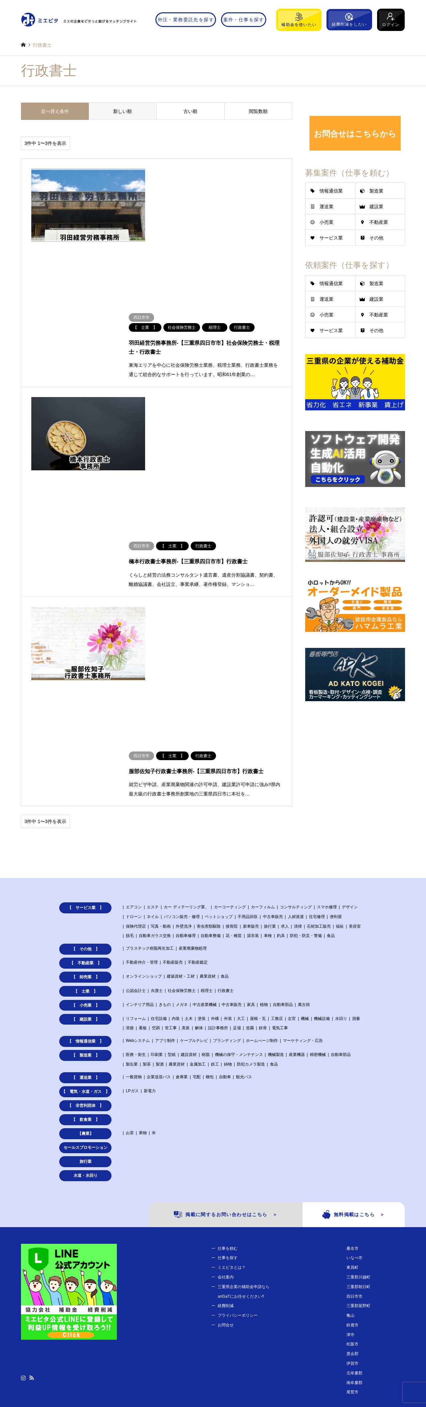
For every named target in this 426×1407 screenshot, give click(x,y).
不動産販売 (173, 840)
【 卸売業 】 (86, 855)
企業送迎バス (159, 955)
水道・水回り (86, 1053)
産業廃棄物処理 (193, 826)
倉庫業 (182, 955)
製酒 (160, 942)
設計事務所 (218, 906)
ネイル (153, 794)
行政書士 (226, 868)
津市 (350, 1212)
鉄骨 (263, 906)
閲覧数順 (258, 111)
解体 (199, 906)
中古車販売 (273, 794)
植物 (264, 882)
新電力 (150, 969)
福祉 (340, 804)
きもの (165, 882)
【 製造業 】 (86, 933)
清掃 (298, 804)
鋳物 (228, 942)
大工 (241, 896)
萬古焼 (304, 882)
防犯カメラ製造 (251, 942)
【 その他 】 (86, 827)
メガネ (182, 882)
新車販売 (251, 804)
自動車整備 (211, 813)
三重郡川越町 (358, 1155)
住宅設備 (159, 896)
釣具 (281, 813)
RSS (31, 1255)
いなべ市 (354, 1136)
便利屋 (336, 794)
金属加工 (198, 942)
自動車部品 (283, 882)
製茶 (147, 942)
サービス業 (331, 237)
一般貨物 (134, 955)
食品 (331, 813)
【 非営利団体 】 (86, 983)
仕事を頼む (228, 1126)
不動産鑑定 (198, 840)
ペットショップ (219, 794)
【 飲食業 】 (86, 997)
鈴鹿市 (352, 1202)
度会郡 (352, 1231)
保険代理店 (136, 804)
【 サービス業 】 (86, 785)
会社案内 (226, 1155)
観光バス (244, 955)
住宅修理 (317, 794)
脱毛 (130, 813)
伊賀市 (352, 1241)
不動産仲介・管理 (142, 840)
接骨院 (232, 804)
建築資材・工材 (181, 854)
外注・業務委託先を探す (186, 19)
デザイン (350, 785)
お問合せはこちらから (355, 133)
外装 (228, 896)
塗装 (202, 896)
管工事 (171, 906)
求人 (285, 804)
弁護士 (157, 868)
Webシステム (138, 918)
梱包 (210, 955)
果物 (143, 1011)
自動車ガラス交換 (155, 813)
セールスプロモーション (85, 1025)
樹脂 (206, 932)
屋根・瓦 (258, 896)
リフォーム (136, 896)
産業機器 (297, 932)
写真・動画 (161, 804)
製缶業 (132, 942)
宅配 (197, 955)
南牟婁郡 (354, 1260)
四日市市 (354, 1174)
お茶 (130, 1011)
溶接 (130, 906)
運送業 (326, 206)
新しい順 (122, 111)
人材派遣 (296, 794)
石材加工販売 (319, 804)
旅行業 (270, 804)
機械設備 (322, 896)
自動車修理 (186, 813)
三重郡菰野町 (358, 1183)
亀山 (350, 1193)
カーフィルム (263, 785)
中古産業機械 (205, 882)
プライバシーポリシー (238, 1193)
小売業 (326, 222)
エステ (153, 785)
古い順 (190, 111)
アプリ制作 (165, 918)
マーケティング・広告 (303, 918)
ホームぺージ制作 (262, 918)
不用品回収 (248, 794)
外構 (215, 896)
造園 (250, 906)
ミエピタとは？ (232, 1145)
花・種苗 (234, 813)
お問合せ (226, 1202)
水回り (341, 896)
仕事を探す (228, 1136)
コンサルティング (296, 785)
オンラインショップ (144, 854)
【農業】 (86, 1011)
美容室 (355, 804)
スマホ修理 (327, 785)
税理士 (207, 868)
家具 (251, 882)
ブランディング (227, 918)
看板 (143, 906)
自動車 (225, 955)
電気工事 (280, 906)
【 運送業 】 (86, 955)
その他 (376, 237)
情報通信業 (331, 191)
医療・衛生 (136, 932)
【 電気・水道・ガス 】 (85, 969)
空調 (156, 906)
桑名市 (352, 1126)
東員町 (352, 1145)
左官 (292, 896)
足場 (237, 906)
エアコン (134, 785)
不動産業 (378, 222)
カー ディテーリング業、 (186, 785)
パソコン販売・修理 (182, 794)
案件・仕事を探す (243, 19)
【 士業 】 (86, 869)
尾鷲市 (352, 1270)
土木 (189, 896)
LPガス (132, 969)
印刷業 (157, 932)
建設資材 (189, 932)
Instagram (23, 1255)
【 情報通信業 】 (86, 919)
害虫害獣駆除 (209, 804)
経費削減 (226, 1183)
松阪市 (352, 1222)
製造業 (376, 191)
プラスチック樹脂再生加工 (150, 826)
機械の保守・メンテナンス (239, 932)
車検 (268, 813)
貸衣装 (253, 813)
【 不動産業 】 (86, 841)
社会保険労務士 (182, 868)
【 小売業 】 (86, 883)
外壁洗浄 (184, 804)
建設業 (376, 206)
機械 (305, 896)
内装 (176, 896)
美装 (186, 906)
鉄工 (215, 942)
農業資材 (208, 854)
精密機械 (318, 932)
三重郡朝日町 (358, 1164)
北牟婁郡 (354, 1250)
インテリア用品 (140, 882)
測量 (356, 896)
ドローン (134, 794)
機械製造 (276, 932)
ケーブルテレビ (194, 918)
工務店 (277, 896)
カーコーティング (230, 785)
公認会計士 (136, 868)
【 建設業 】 (86, 897)
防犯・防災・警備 (306, 813)
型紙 (172, 932)
